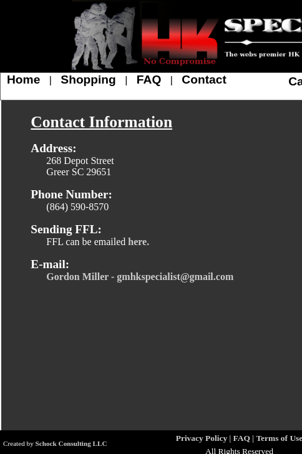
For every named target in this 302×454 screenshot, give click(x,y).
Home (23, 79)
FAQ (149, 79)
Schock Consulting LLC (71, 443)
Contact (204, 79)
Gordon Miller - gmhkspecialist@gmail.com (139, 276)
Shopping (88, 79)
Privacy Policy (201, 438)
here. (138, 241)
